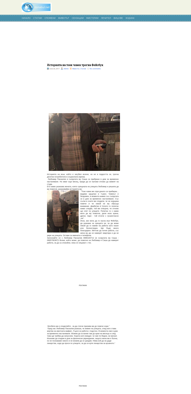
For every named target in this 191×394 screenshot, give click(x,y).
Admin (66, 69)
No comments (95, 69)
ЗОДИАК (129, 18)
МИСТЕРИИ (92, 18)
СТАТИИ (37, 18)
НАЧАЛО (26, 18)
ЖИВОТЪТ (63, 18)
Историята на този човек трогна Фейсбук (75, 65)
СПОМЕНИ (50, 18)
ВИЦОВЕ (118, 18)
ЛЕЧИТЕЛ (106, 18)
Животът (76, 69)
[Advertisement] (83, 43)
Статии (83, 69)
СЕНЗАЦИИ (78, 18)
